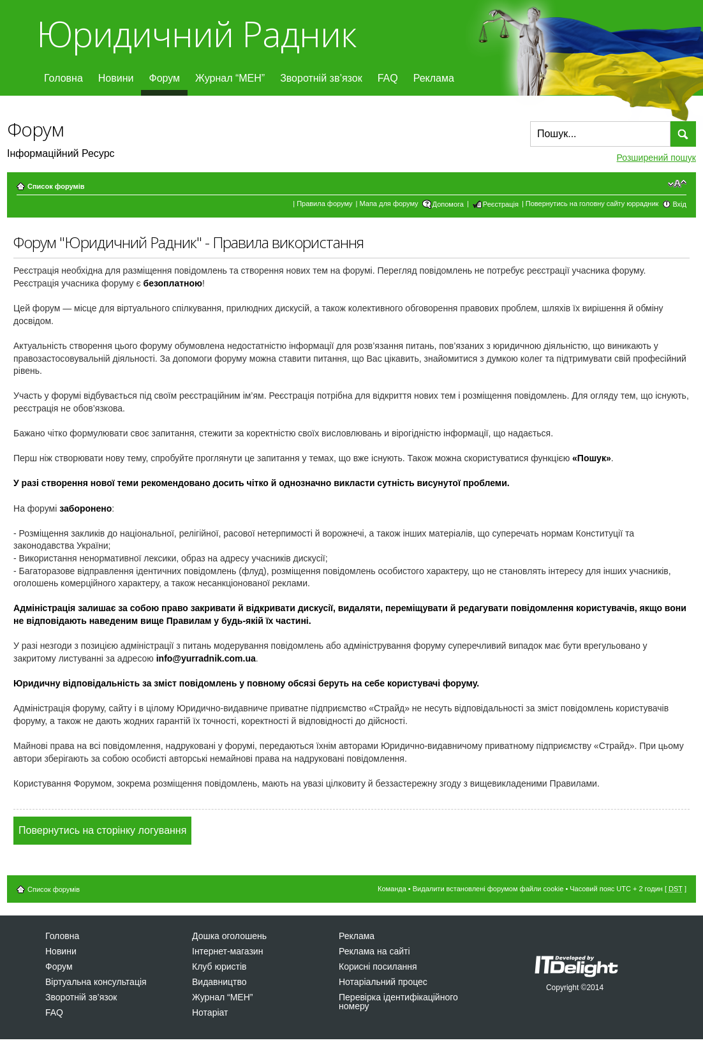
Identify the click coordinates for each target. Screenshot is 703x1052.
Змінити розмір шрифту (677, 183)
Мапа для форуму (389, 203)
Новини (116, 78)
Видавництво (219, 982)
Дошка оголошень (229, 936)
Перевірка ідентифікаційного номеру (398, 1001)
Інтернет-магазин (227, 951)
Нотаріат (210, 1012)
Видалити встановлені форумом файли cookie (488, 889)
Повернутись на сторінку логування (102, 830)
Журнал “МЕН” (230, 78)
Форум (164, 78)
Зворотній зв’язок (321, 78)
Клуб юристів (219, 966)
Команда (392, 889)
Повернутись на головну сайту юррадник (592, 203)
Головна (63, 78)
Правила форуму (324, 203)
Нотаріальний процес (383, 982)
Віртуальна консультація (96, 982)
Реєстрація (501, 204)
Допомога (448, 204)
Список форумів (55, 186)
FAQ (388, 78)
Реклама (433, 78)
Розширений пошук (656, 157)
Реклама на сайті (374, 951)
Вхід (679, 204)
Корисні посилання (378, 966)
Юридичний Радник (196, 33)
